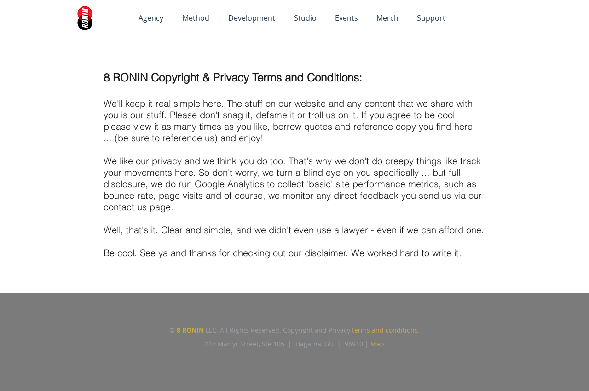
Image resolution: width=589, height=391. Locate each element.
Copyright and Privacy (317, 330)
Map (377, 343)
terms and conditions (385, 330)
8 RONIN (190, 330)
